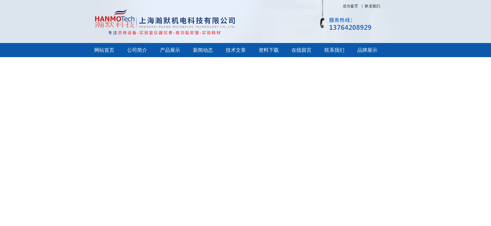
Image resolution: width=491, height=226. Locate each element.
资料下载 (269, 50)
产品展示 (170, 50)
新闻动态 (203, 50)
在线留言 (302, 50)
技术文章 (236, 50)
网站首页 (104, 50)
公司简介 (137, 50)
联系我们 (334, 50)
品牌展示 (367, 50)
